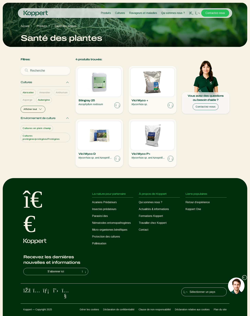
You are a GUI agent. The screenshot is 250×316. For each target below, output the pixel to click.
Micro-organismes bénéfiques (109, 229)
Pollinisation (99, 243)
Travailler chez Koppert (153, 222)
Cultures (120, 13)
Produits (106, 13)
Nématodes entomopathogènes (111, 222)
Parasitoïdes (100, 216)
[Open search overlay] (191, 13)
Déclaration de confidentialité (118, 309)
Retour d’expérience (197, 202)
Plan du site (220, 309)
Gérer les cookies (89, 309)
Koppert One (193, 209)
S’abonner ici (67, 271)
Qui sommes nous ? (173, 13)
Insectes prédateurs (104, 209)
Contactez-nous (215, 13)
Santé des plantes (65, 26)
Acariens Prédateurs (104, 202)
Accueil (25, 26)
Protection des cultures (106, 236)
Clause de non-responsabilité (155, 309)
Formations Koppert (151, 216)
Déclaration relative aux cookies (192, 309)
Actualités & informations (154, 209)
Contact (144, 229)
